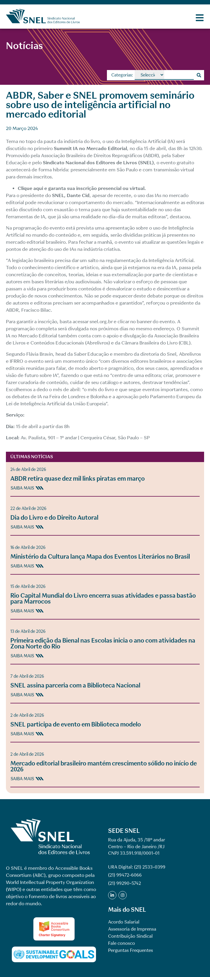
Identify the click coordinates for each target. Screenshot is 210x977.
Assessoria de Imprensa (132, 929)
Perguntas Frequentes (130, 950)
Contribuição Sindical (130, 936)
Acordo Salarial (123, 922)
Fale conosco (121, 943)
